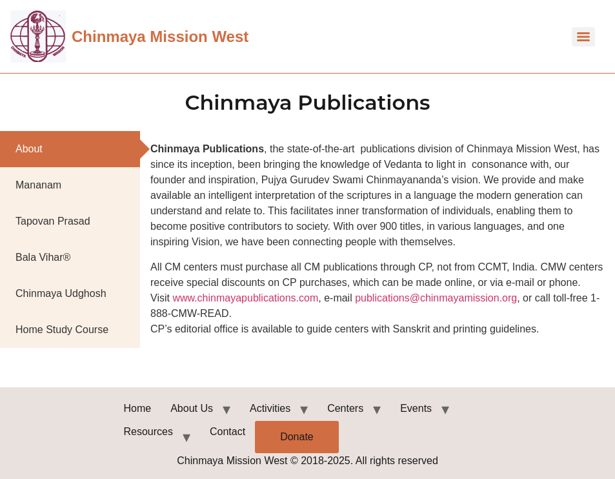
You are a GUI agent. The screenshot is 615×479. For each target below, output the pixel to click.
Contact (227, 431)
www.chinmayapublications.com (245, 297)
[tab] (70, 149)
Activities (270, 408)
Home (138, 408)
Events (416, 408)
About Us (191, 408)
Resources (148, 431)
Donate (297, 436)
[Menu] (583, 36)
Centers (345, 408)
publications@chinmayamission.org (436, 297)
